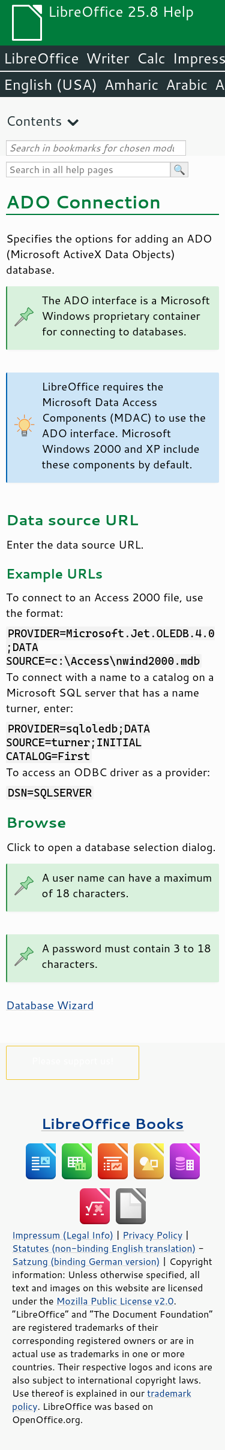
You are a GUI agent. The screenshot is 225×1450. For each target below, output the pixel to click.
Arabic (187, 84)
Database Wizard (50, 1005)
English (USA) (50, 84)
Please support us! (73, 1060)
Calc (151, 58)
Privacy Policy (152, 1235)
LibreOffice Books (112, 1123)
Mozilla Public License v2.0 (115, 1300)
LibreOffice (41, 58)
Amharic (131, 84)
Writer (107, 58)
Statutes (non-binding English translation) (104, 1248)
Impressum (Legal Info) (62, 1235)
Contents (34, 120)
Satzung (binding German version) (86, 1261)
